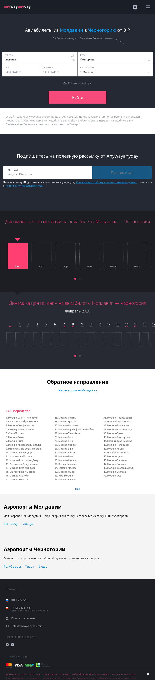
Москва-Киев (15, 441)
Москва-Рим (65, 456)
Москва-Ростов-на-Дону (24, 460)
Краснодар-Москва (21, 456)
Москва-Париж (67, 417)
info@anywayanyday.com (27, 626)
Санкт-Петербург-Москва (23, 421)
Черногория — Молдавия (77, 390)
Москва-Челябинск (118, 444)
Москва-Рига (65, 437)
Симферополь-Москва (21, 429)
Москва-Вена (65, 441)
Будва (43, 566)
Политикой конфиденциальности (24, 185)
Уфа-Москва (65, 475)
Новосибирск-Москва (119, 421)
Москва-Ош (114, 475)
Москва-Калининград (119, 429)
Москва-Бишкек (116, 464)
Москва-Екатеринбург (22, 468)
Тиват (29, 566)
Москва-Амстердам (118, 437)
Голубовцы (12, 566)
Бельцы (27, 524)
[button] (75, 279)
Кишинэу (10, 524)
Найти (77, 97)
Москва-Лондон (67, 444)
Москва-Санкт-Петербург (23, 417)
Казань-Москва (67, 464)
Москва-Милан (115, 448)
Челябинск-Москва (118, 452)
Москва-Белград (116, 471)
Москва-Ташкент (117, 460)
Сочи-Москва (16, 433)
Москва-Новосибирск (119, 417)
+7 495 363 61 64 (29, 609)
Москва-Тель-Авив (69, 433)
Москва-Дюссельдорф (120, 468)
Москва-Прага (115, 433)
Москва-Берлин (67, 479)
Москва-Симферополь (21, 425)
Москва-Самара (67, 460)
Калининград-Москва (119, 441)
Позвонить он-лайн (23, 618)
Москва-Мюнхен (19, 479)
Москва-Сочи (16, 437)
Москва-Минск (66, 471)
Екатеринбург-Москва (22, 471)
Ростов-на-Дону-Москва (24, 464)
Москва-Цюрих (116, 456)
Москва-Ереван (67, 421)
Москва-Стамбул (19, 475)
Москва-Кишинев (68, 425)
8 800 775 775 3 (19, 600)
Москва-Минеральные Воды (24, 444)
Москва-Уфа (65, 448)
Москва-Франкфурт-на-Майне (76, 429)
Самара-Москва (67, 468)
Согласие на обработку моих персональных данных (106, 182)
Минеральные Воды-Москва (24, 448)
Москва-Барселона (118, 425)
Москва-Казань (67, 452)
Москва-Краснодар (21, 452)
